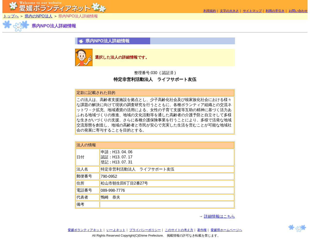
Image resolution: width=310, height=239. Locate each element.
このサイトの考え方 (179, 230)
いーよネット (116, 230)
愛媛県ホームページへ (226, 230)
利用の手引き (275, 11)
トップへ (11, 16)
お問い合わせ (298, 11)
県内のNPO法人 (39, 16)
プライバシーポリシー (145, 230)
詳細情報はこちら (219, 216)
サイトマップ (252, 11)
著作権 (202, 230)
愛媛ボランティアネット (85, 230)
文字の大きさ (229, 11)
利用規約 (209, 11)
